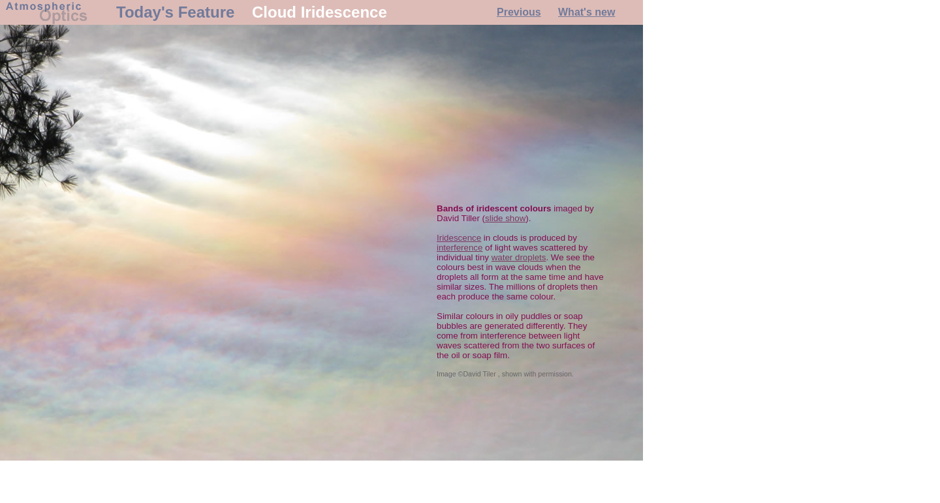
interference (459, 247)
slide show (505, 218)
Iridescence (459, 238)
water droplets (519, 257)
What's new (586, 12)
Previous (519, 12)
